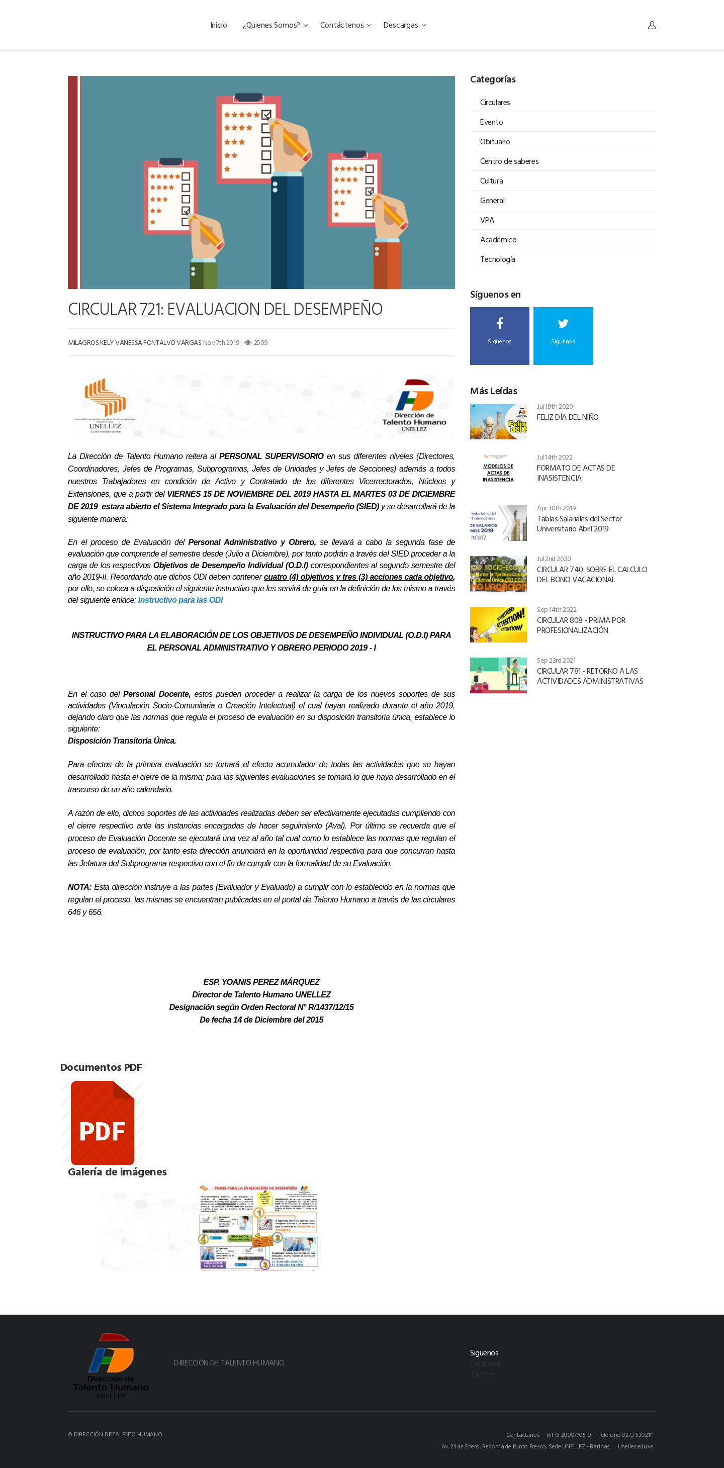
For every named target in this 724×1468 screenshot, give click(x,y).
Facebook (485, 1363)
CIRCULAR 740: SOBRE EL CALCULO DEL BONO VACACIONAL (592, 574)
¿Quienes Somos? (275, 25)
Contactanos (523, 1434)
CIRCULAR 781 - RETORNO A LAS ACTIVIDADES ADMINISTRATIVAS (590, 676)
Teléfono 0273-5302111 (626, 1434)
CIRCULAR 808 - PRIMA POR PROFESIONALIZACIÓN (581, 625)
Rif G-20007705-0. (569, 1434)
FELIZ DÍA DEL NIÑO (567, 417)
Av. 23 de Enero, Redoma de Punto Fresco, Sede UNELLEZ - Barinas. (526, 1445)
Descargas (404, 25)
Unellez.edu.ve (636, 1445)
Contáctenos (345, 25)
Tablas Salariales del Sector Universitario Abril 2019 (579, 523)
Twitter (482, 1374)
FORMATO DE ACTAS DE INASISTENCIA (576, 473)
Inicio (219, 25)
